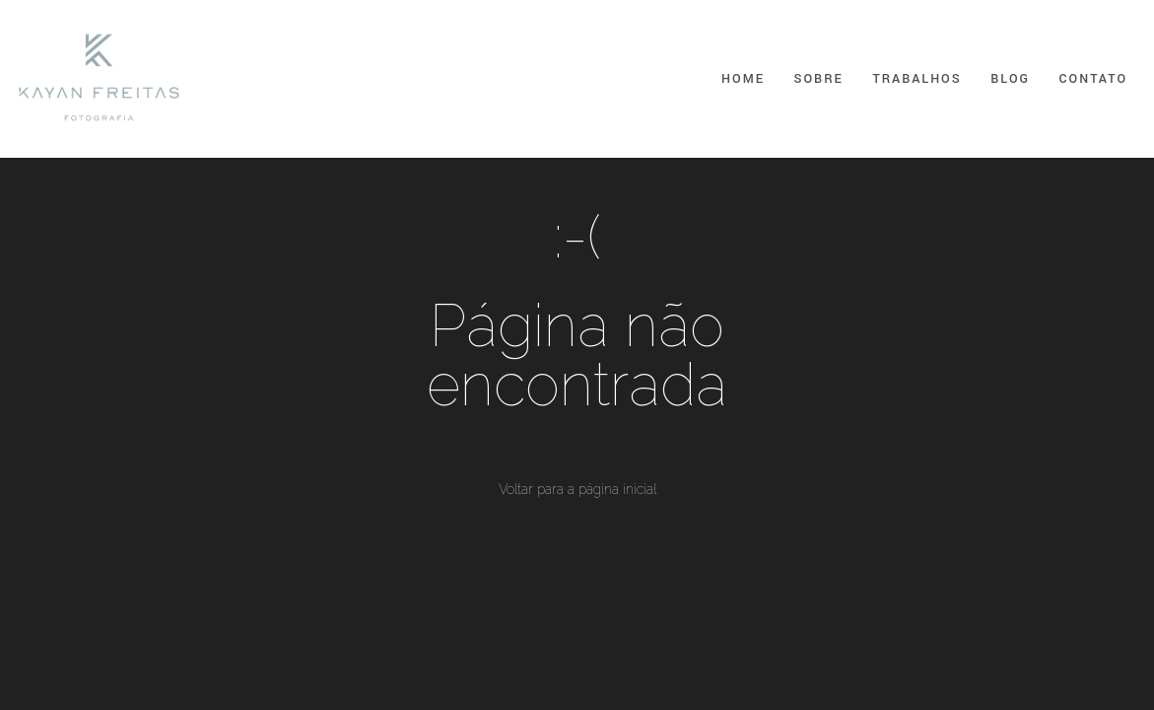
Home (743, 79)
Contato (1093, 79)
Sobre (819, 79)
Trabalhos (916, 79)
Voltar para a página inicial (577, 489)
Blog (1010, 79)
